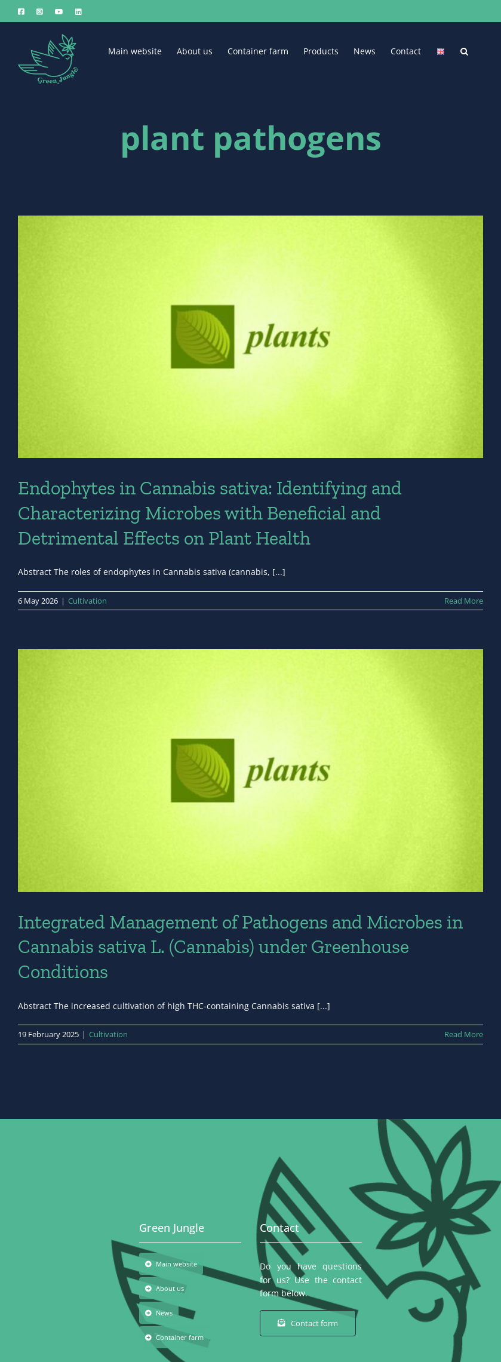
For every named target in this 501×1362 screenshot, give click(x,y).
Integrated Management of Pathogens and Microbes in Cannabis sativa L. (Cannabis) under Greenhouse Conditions (240, 947)
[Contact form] (308, 1323)
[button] (464, 50)
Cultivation (87, 600)
